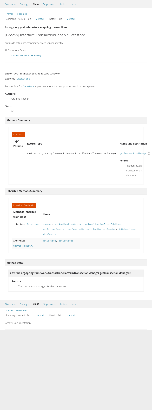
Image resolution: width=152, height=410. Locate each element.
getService (49, 240)
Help (73, 4)
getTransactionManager (134, 153)
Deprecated (49, 4)
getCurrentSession (54, 229)
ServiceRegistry (32, 55)
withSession (50, 234)
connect (47, 224)
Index (63, 4)
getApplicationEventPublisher (104, 224)
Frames (9, 13)
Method (40, 18)
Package (24, 4)
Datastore (17, 55)
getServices (66, 240)
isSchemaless (127, 229)
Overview (10, 4)
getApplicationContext (69, 224)
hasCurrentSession (104, 229)
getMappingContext (79, 229)
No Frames (21, 13)
